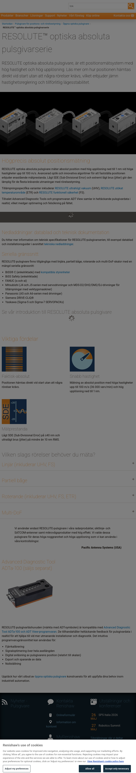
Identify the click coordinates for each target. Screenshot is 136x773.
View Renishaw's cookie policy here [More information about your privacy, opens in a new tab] (105, 766)
